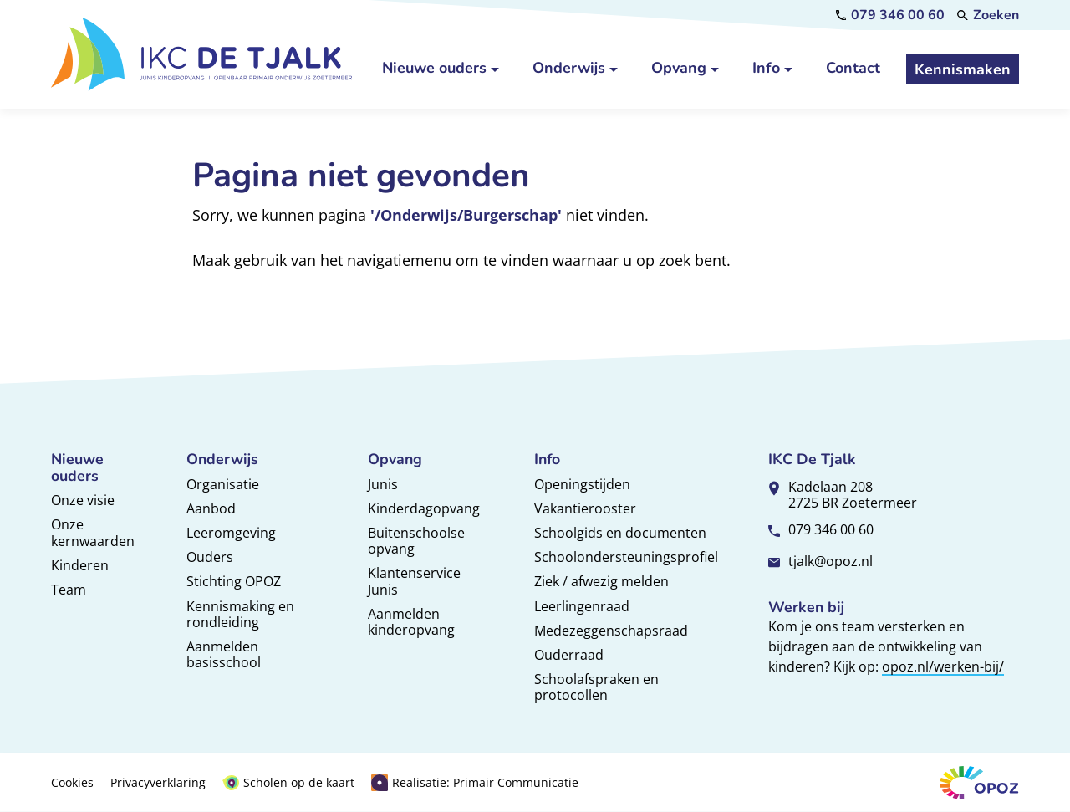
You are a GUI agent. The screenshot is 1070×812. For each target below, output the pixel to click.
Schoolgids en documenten (620, 532)
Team (68, 589)
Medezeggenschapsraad (611, 630)
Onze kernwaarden (93, 532)
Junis (383, 484)
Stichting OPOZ (233, 581)
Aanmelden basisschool (223, 654)
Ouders (209, 557)
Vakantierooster (585, 508)
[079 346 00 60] (890, 15)
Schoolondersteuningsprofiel (626, 557)
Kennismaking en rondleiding (240, 614)
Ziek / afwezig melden (601, 581)
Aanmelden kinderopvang (411, 622)
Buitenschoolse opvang (416, 540)
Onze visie (83, 500)
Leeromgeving (231, 532)
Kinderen (80, 565)
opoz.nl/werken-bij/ (943, 666)
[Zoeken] (988, 15)
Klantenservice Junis (414, 581)
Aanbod (211, 508)
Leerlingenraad (581, 606)
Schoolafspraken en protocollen (596, 687)
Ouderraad (569, 655)
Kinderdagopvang (424, 508)
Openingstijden (582, 484)
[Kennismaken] (962, 69)
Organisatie (222, 484)
